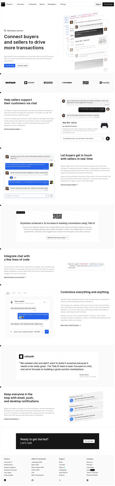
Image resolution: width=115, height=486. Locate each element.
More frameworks (37, 475)
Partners (89, 465)
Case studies (8, 475)
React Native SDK (37, 467)
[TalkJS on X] (60, 480)
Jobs (88, 470)
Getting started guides (13, 129)
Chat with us (63, 472)
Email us (62, 475)
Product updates (10, 467)
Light (7, 293)
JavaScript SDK (36, 462)
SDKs (61, 462)
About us (89, 462)
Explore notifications (12, 419)
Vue (32, 472)
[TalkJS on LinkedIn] (87, 480)
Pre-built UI (8, 462)
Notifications (8, 465)
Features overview (10, 470)
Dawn (13, 293)
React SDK (35, 465)
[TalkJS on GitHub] (32, 480)
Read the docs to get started (15, 277)
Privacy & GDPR (91, 475)
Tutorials (62, 465)
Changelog (62, 470)
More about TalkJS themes (71, 325)
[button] (10, 4)
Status (61, 467)
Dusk (19, 293)
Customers (90, 467)
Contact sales (22, 65)
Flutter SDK (35, 470)
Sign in (98, 4)
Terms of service (92, 472)
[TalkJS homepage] (5, 480)
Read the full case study (58, 238)
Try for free (108, 4)
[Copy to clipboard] (96, 13)
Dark (25, 293)
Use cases (7, 472)
